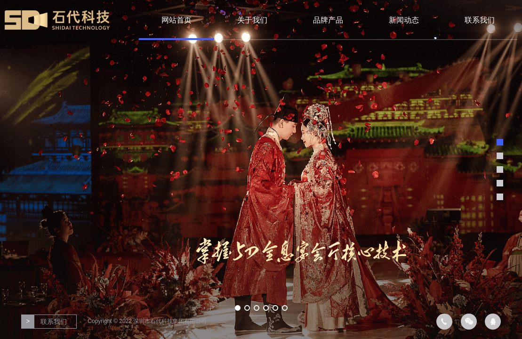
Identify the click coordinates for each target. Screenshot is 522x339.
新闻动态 (404, 20)
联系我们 (480, 20)
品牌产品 (328, 20)
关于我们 (252, 20)
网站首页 (176, 20)
